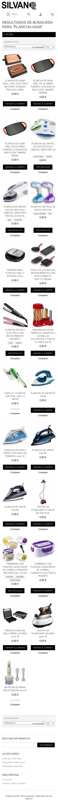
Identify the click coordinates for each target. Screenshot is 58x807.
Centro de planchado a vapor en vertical (43, 510)
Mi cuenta (7, 780)
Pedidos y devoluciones (14, 783)
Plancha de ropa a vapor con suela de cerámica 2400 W (15, 453)
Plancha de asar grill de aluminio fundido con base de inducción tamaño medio (15, 149)
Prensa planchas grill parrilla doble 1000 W (15, 633)
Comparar (15, 109)
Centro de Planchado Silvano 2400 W (43, 633)
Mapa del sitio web (11, 759)
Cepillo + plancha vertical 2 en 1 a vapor (15, 396)
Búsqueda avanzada (12, 766)
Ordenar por (11, 42)
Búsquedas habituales (13, 762)
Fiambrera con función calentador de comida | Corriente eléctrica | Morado (43, 570)
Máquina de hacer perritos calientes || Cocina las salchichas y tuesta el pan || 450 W (43, 336)
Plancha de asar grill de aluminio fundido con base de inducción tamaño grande (43, 86)
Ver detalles (43, 167)
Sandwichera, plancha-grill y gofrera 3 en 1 (15, 273)
